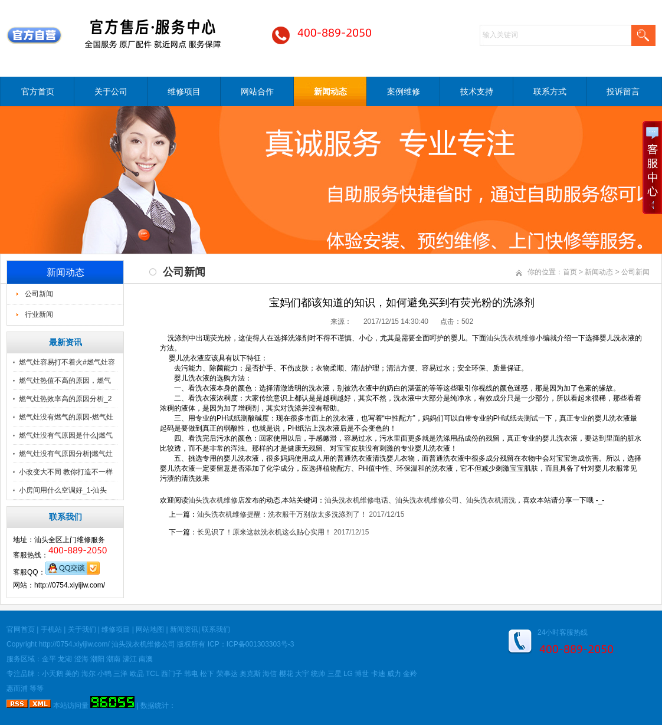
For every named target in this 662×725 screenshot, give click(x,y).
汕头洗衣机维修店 (216, 500)
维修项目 (184, 91)
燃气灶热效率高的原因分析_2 (65, 399)
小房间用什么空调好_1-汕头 (63, 490)
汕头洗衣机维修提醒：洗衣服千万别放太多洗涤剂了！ (282, 514)
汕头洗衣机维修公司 (427, 500)
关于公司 (110, 91)
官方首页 (37, 91)
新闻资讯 (184, 629)
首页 (570, 272)
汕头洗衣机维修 (511, 338)
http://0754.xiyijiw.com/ (74, 644)
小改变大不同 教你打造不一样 (66, 472)
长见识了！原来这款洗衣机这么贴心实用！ (264, 532)
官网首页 (20, 629)
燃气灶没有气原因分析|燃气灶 (66, 454)
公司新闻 (39, 294)
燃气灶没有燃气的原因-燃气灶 (66, 417)
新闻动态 (330, 91)
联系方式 (549, 91)
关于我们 (82, 629)
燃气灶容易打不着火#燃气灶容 (67, 362)
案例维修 (403, 91)
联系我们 (216, 629)
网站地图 (150, 629)
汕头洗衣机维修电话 (356, 500)
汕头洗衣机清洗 (491, 500)
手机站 (51, 629)
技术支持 (476, 91)
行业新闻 (39, 314)
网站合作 (257, 91)
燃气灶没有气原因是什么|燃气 (66, 435)
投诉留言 (623, 91)
